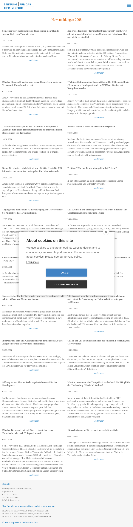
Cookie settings (88, 278)
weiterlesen (34, 60)
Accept (45, 278)
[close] (106, 238)
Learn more (32, 267)
